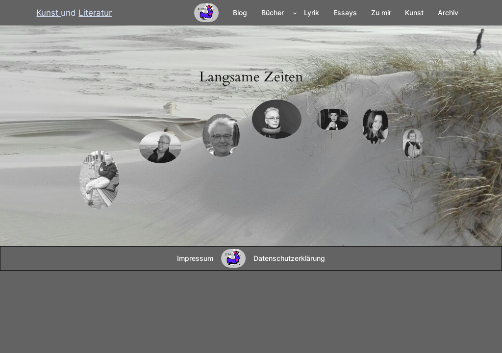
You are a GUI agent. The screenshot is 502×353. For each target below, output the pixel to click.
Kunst (48, 12)
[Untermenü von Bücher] (295, 13)
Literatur (95, 12)
